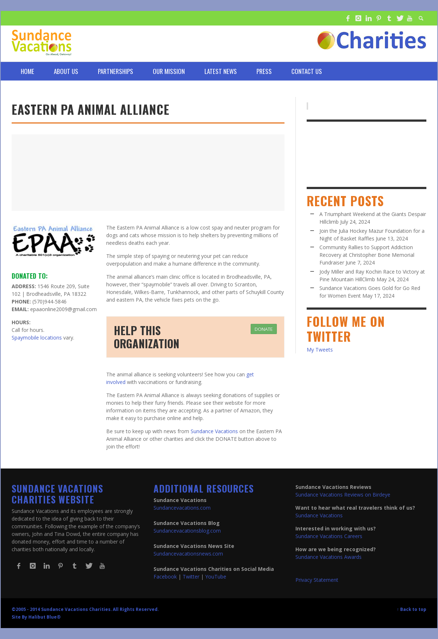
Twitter (191, 576)
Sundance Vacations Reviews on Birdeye (342, 494)
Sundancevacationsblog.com (187, 530)
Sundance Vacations (214, 431)
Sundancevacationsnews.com (188, 553)
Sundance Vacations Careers (328, 536)
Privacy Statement (316, 579)
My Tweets (320, 349)
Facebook (165, 576)
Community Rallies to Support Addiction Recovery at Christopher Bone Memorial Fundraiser (366, 255)
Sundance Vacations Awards (328, 556)
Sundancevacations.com (182, 507)
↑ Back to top (411, 609)
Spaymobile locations (37, 337)
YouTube (215, 576)
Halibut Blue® (44, 617)
